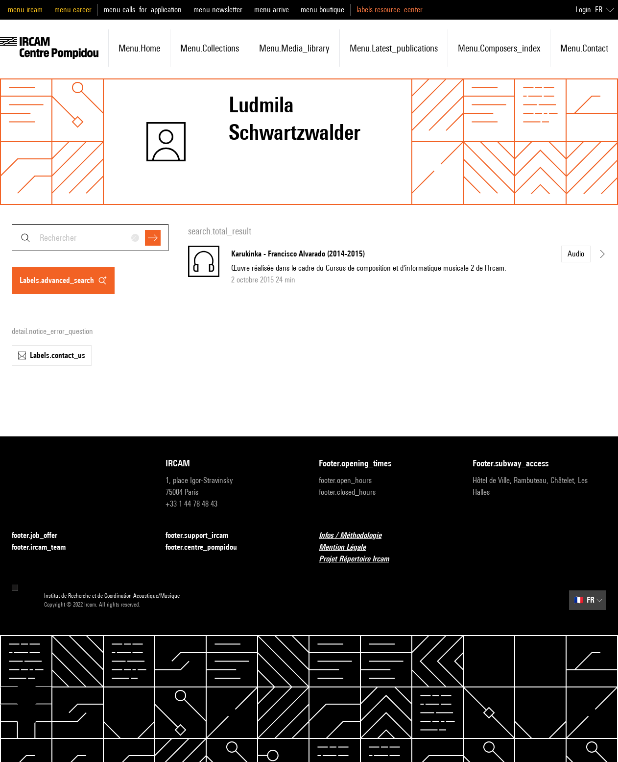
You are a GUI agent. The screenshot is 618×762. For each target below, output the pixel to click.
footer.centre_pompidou (207, 547)
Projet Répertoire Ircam (360, 559)
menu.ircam (25, 9)
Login (583, 9)
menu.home (139, 48)
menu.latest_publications (394, 48)
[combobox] (90, 237)
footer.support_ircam (203, 536)
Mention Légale (348, 547)
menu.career (73, 9)
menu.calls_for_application (143, 9)
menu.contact (584, 48)
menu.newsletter (217, 9)
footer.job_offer (40, 536)
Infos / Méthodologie (356, 536)
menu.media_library (294, 48)
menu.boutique (322, 9)
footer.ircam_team (44, 547)
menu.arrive (271, 9)
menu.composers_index (499, 48)
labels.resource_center (390, 9)
